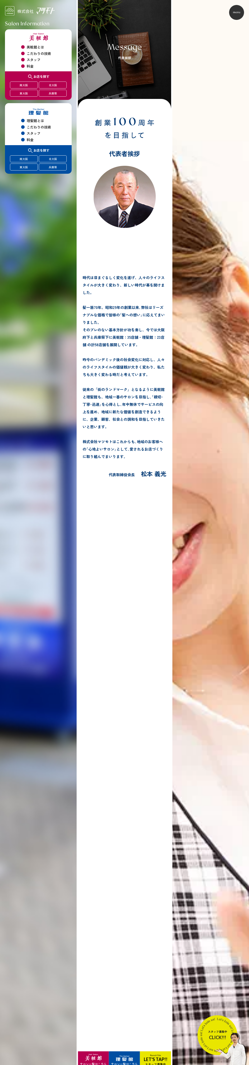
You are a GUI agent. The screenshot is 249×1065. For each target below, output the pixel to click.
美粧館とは (35, 46)
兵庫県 (53, 93)
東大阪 (24, 93)
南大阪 (24, 85)
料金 (30, 66)
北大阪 (53, 85)
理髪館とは (35, 120)
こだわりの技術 (39, 53)
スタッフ (34, 59)
